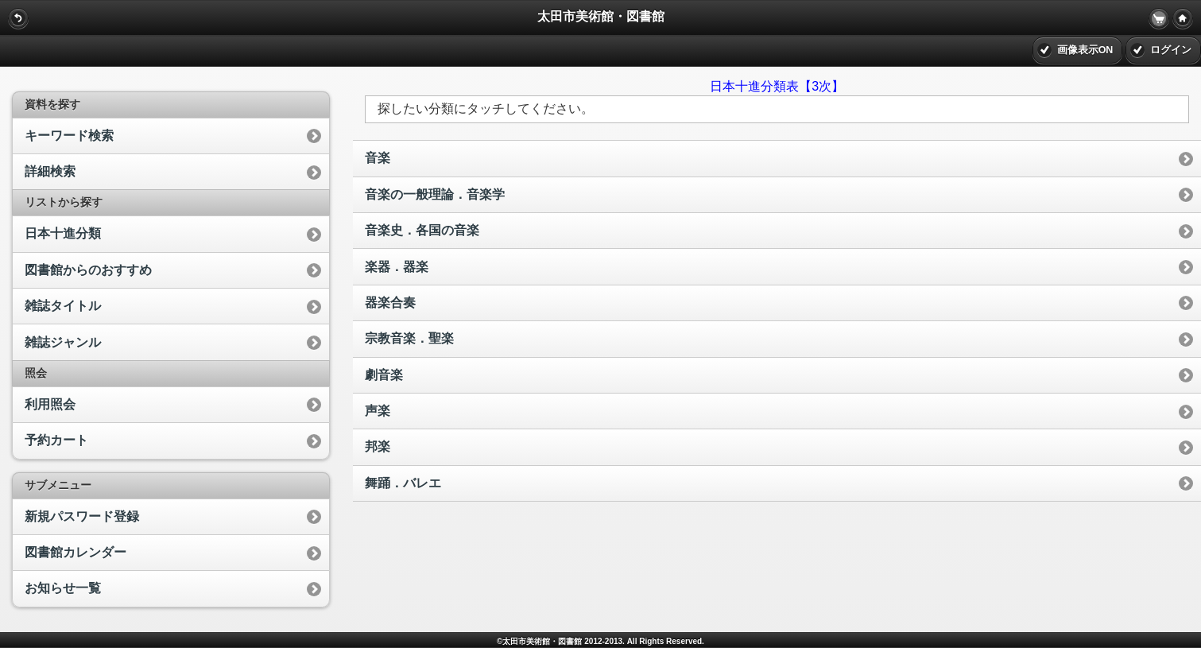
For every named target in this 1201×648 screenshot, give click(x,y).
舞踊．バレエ (403, 483)
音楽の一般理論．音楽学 (435, 194)
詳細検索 (50, 171)
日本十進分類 (63, 233)
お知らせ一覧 (63, 588)
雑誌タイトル (63, 305)
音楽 (377, 158)
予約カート (56, 440)
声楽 (377, 410)
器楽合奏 (390, 302)
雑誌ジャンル (63, 342)
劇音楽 (384, 375)
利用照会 (50, 404)
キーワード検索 (69, 135)
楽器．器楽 (396, 267)
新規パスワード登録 (82, 516)
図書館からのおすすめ (88, 270)
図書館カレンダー (75, 552)
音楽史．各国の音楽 (422, 230)
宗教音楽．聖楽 (409, 338)
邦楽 (377, 446)
